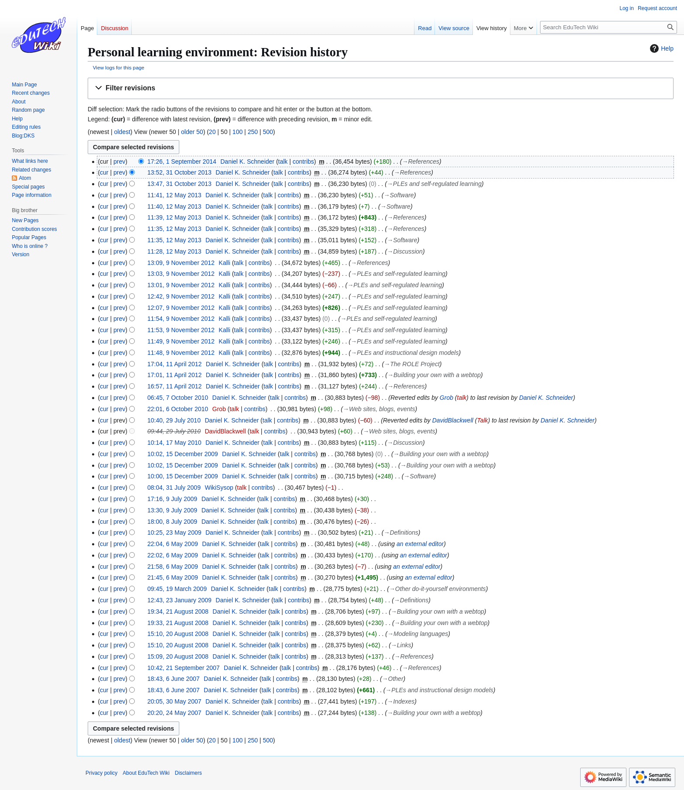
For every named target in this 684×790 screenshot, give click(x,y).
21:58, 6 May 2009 (172, 566)
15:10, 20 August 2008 (178, 633)
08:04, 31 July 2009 (174, 487)
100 (238, 131)
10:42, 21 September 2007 (183, 667)
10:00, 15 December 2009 (182, 476)
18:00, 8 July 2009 (172, 521)
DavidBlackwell (452, 420)
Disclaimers (188, 773)
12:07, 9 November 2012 (181, 307)
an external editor (420, 543)
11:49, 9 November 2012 (181, 341)
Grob (446, 397)
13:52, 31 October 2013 (179, 172)
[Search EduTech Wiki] (608, 27)
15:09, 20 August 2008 (178, 656)
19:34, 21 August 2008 (178, 611)
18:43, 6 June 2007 (173, 678)
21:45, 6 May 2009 (172, 577)
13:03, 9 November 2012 (181, 273)
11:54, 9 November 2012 (181, 318)
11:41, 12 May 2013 (174, 195)
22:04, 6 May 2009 (172, 543)
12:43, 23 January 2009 (179, 600)
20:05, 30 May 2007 (174, 701)
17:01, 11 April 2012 (174, 374)
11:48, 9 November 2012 (181, 352)
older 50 (192, 131)
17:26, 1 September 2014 (181, 161)
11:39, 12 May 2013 (174, 217)
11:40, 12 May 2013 (174, 206)
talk (283, 161)
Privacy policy (101, 773)
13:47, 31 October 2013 (179, 183)
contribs (303, 161)
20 (212, 131)
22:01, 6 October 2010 (177, 408)
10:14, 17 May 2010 (174, 442)
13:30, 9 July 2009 (172, 510)
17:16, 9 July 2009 (172, 498)
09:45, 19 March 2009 (177, 588)
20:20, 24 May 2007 (174, 712)
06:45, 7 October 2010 (177, 397)
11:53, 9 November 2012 (181, 329)
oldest (122, 131)
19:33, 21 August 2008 (178, 622)
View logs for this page (118, 67)
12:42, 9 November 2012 (181, 296)
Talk (482, 420)
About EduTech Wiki (146, 773)
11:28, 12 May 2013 (174, 251)
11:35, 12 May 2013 (174, 228)
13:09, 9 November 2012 (181, 262)
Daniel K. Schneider (546, 397)
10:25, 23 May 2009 (174, 532)
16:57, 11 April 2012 (174, 386)
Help (661, 48)
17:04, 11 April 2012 (174, 364)
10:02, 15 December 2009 (182, 453)
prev (119, 161)
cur (104, 172)
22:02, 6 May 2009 (172, 555)
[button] (380, 88)
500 (268, 131)
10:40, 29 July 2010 (174, 420)
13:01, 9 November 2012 (181, 285)
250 (253, 131)
